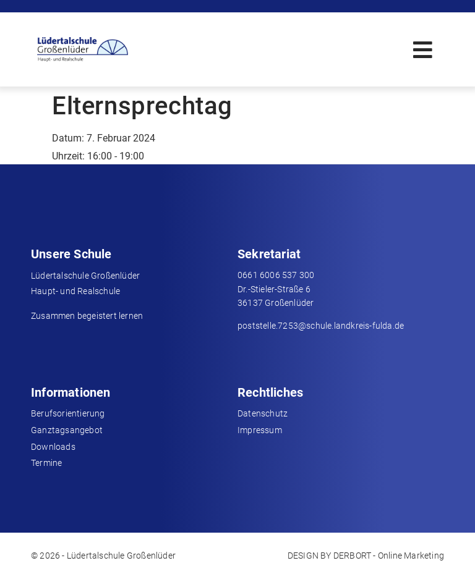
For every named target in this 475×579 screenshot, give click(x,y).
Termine (46, 463)
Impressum (260, 430)
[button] (423, 49)
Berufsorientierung (68, 413)
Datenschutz (263, 413)
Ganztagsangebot (67, 430)
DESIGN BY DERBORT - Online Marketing (366, 555)
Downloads (53, 447)
